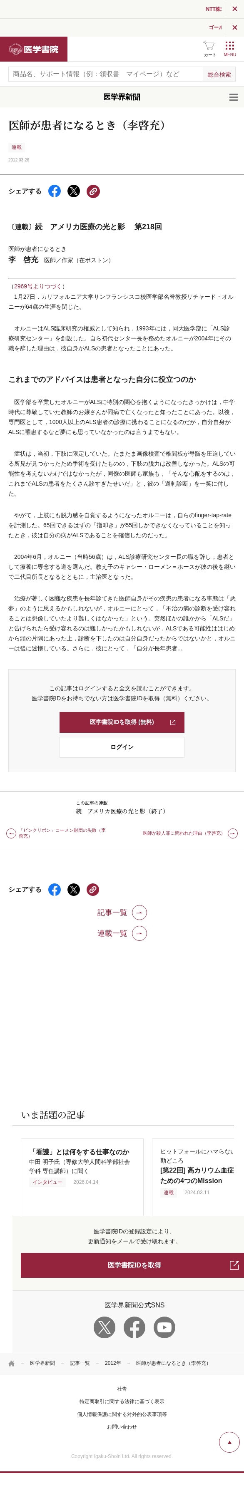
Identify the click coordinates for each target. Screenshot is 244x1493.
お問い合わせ (122, 1427)
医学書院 (33, 49)
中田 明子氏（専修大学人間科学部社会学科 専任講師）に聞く (79, 1161)
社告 (122, 1389)
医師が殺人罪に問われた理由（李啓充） (184, 833)
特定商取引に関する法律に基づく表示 (122, 1401)
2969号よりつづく (38, 286)
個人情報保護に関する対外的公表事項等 (122, 1414)
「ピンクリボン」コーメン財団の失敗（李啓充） (62, 833)
